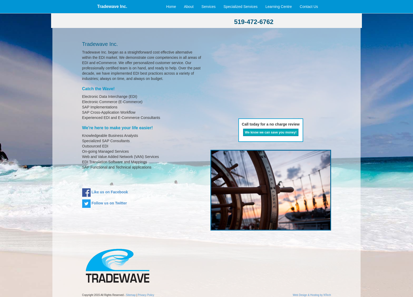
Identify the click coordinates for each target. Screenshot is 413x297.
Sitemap (131, 295)
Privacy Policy (146, 295)
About (189, 6)
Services (208, 6)
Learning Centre (279, 6)
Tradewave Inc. (112, 6)
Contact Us (310, 6)
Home (171, 6)
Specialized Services (241, 6)
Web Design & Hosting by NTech (312, 295)
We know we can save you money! (271, 132)
